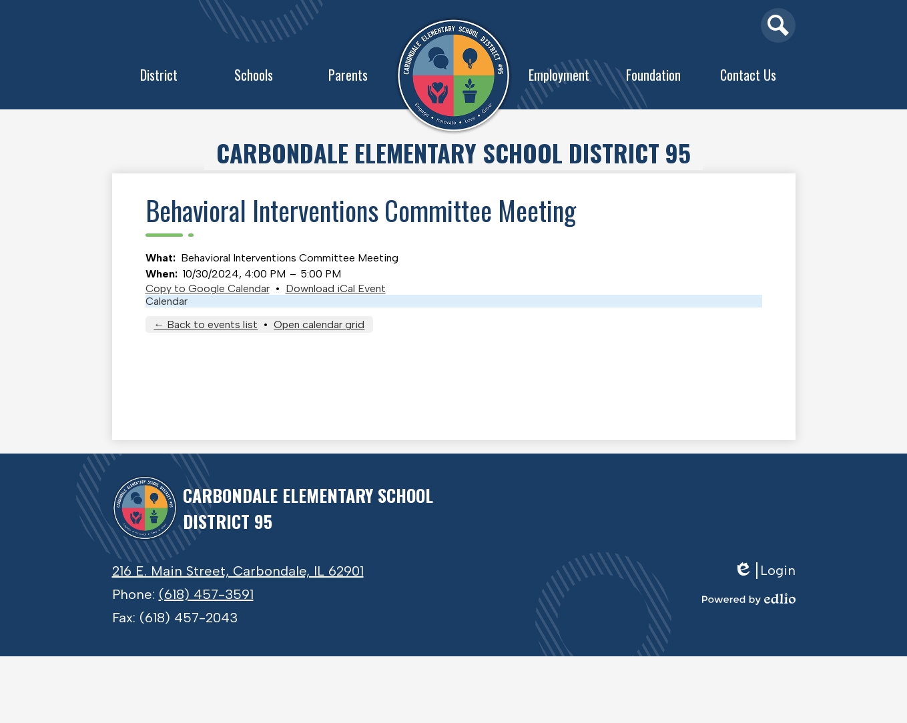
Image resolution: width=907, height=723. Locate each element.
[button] (159, 78)
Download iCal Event (336, 288)
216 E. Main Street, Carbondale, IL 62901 (238, 571)
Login (764, 570)
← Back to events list (206, 324)
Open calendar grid (319, 324)
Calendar (166, 301)
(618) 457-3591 (206, 594)
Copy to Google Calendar (207, 288)
